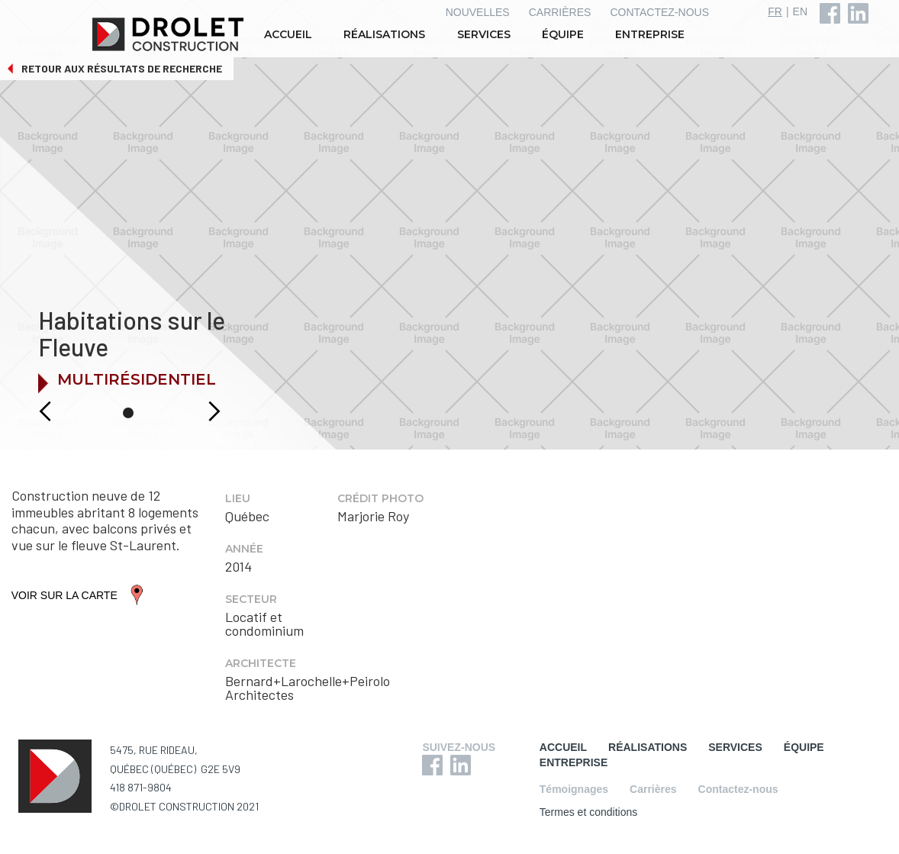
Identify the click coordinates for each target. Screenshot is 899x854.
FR (775, 11)
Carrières (653, 789)
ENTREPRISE (650, 34)
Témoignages (574, 789)
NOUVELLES (478, 12)
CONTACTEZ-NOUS (659, 12)
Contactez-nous (738, 789)
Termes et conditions (588, 812)
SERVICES (484, 34)
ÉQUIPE (563, 34)
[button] (28, 411)
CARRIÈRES (560, 12)
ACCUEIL (288, 34)
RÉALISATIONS (384, 34)
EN (800, 11)
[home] (169, 34)
